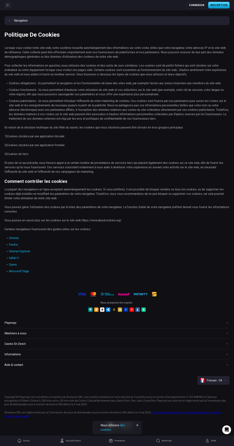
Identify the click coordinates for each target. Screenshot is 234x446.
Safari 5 (14, 258)
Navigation (17, 20)
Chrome (14, 238)
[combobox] (213, 380)
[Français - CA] (213, 380)
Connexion (196, 5)
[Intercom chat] (226, 429)
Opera (13, 264)
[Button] (7, 5)
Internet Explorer (19, 251)
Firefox (13, 244)
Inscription (218, 5)
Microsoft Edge (19, 271)
